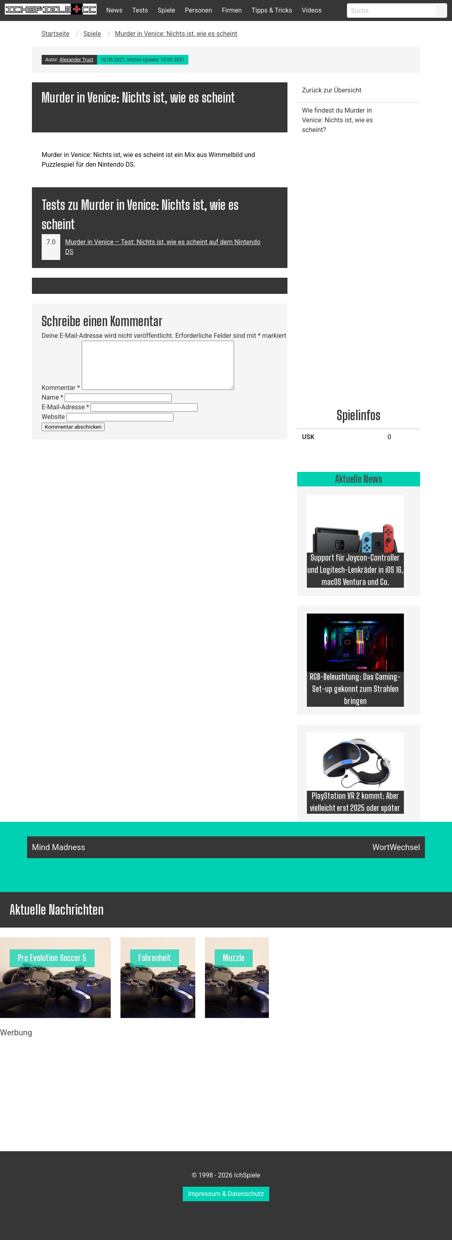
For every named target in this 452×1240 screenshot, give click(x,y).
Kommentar (61, 388)
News (114, 10)
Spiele (166, 10)
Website (53, 417)
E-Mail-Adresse (65, 407)
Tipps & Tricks (271, 10)
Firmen (232, 10)
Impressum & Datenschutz (226, 1194)
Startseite (56, 34)
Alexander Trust (76, 60)
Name (52, 397)
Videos (311, 10)
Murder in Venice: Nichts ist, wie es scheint (176, 34)
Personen (198, 10)
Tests (140, 10)
